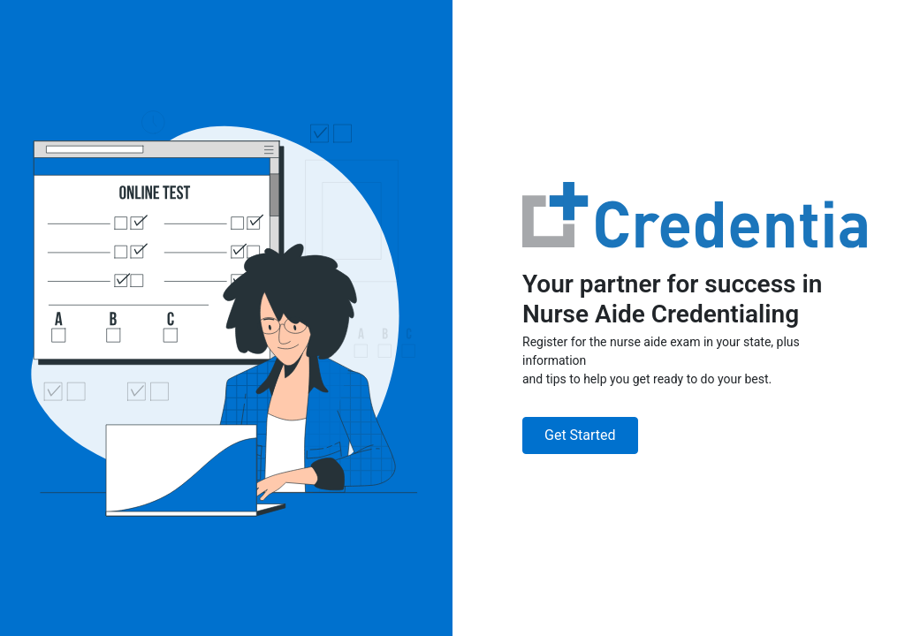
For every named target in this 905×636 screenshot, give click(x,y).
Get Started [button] (580, 435)
